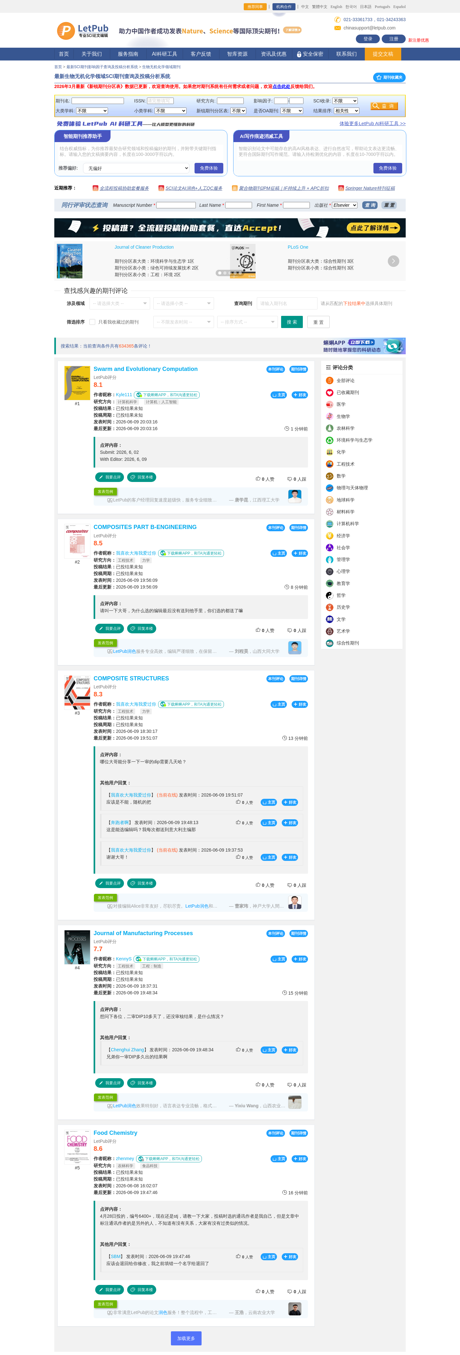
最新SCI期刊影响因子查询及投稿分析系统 (102, 67)
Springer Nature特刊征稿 (370, 188)
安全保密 (310, 54)
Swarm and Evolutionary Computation (146, 369)
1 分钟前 (296, 428)
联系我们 (346, 54)
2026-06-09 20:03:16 (125, 421)
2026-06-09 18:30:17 (125, 731)
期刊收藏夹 (389, 77)
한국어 (351, 6)
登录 (368, 38)
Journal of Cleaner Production (144, 247)
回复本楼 (141, 477)
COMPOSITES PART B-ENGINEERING (145, 527)
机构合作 (284, 6)
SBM (115, 1256)
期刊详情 (298, 369)
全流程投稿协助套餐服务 (124, 188)
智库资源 (237, 54)
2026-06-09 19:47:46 (125, 1192)
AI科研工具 (164, 54)
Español (399, 6)
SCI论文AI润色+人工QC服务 (193, 188)
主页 (278, 395)
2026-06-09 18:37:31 (125, 986)
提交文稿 (383, 54)
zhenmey (125, 1158)
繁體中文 (319, 6)
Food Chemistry (115, 1133)
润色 (162, 1312)
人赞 (265, 479)
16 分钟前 (295, 1192)
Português (382, 6)
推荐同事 (255, 6)
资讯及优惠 (274, 54)
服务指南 (128, 54)
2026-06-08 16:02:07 (125, 1185)
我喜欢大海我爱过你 (136, 553)
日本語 (366, 6)
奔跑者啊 (120, 822)
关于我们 (91, 54)
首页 (64, 54)
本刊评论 (275, 369)
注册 (393, 38)
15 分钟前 (295, 993)
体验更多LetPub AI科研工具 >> (373, 123)
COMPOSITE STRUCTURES (131, 678)
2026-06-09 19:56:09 (125, 580)
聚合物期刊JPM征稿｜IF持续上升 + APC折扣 (284, 188)
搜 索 (292, 322)
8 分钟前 (296, 587)
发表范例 (105, 491)
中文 (305, 6)
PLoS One (298, 247)
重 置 (389, 205)
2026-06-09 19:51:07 (125, 738)
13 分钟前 (295, 738)
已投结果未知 (118, 408)
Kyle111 (124, 394)
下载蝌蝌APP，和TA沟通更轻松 (167, 394)
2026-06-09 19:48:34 (125, 992)
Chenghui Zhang (127, 1049)
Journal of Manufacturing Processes (143, 933)
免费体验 (209, 168)
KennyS (124, 958)
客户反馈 (201, 54)
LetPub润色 (124, 651)
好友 (299, 395)
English (336, 6)
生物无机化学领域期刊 (161, 67)
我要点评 (109, 477)
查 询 (370, 205)
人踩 (296, 479)
